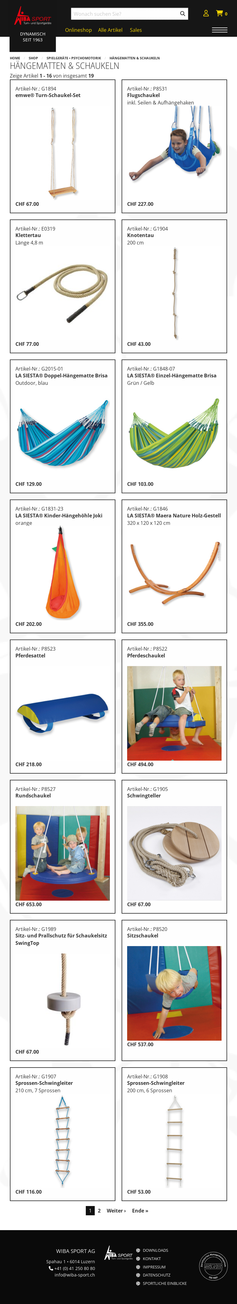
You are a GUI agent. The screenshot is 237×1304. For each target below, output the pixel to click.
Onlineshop (78, 30)
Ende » (140, 1210)
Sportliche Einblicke (165, 1283)
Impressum (154, 1267)
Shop (33, 58)
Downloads (155, 1250)
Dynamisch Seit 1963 (32, 37)
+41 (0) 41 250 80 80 (74, 1268)
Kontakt (152, 1259)
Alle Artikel (110, 30)
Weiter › (116, 1210)
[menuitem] (206, 14)
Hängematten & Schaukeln (135, 58)
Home (15, 58)
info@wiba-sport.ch (75, 1275)
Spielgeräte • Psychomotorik (74, 58)
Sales (136, 30)
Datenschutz (156, 1275)
